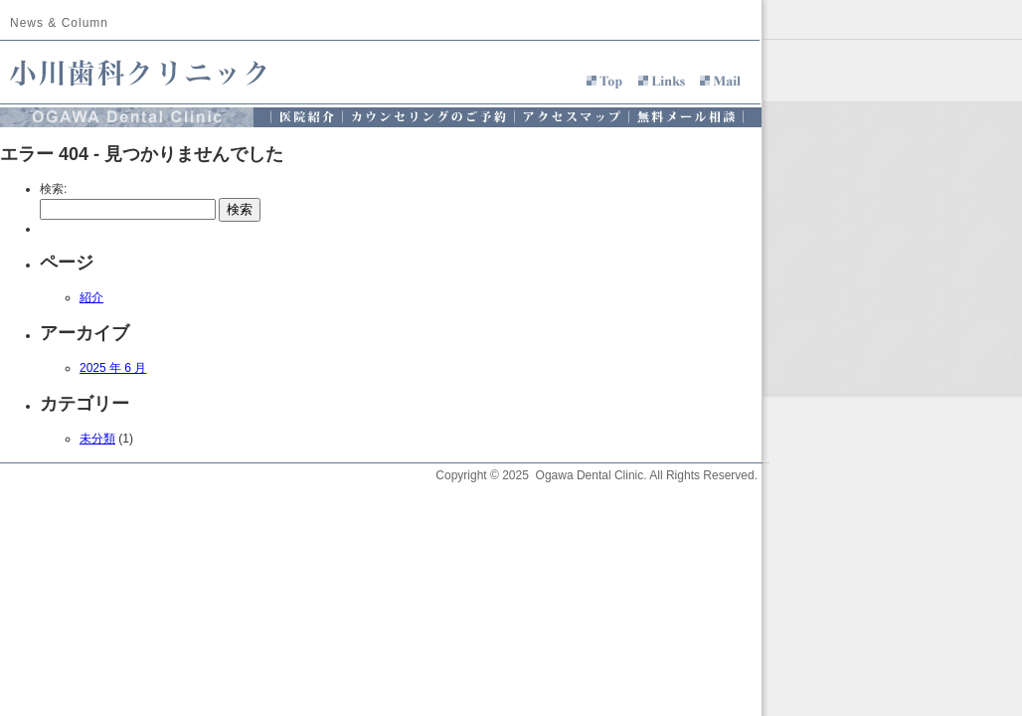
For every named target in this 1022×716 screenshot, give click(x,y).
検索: (53, 189)
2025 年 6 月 (113, 368)
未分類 (97, 439)
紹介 (91, 297)
